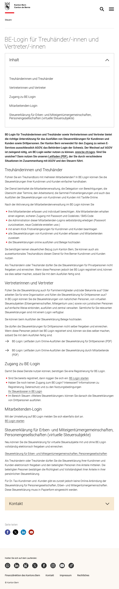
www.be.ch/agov (85, 152)
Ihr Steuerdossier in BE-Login (25, 391)
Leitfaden (54, 156)
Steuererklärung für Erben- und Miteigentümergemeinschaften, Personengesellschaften (56, 453)
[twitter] (15, 532)
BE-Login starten (79, 378)
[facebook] (7, 532)
